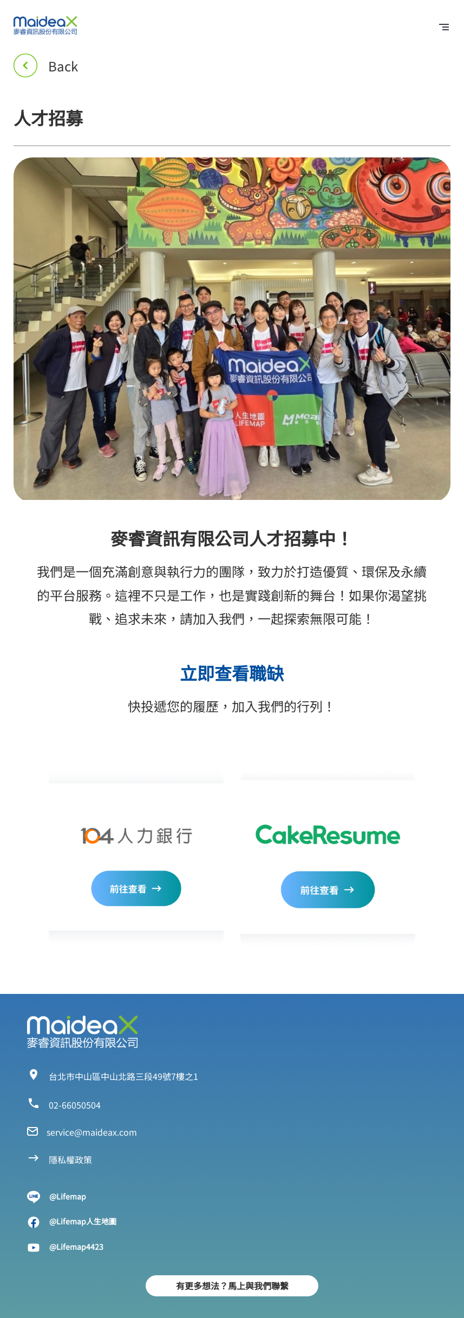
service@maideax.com (92, 1131)
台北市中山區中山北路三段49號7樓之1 (123, 1076)
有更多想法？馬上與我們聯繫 (232, 1285)
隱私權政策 (70, 1159)
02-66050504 (75, 1104)
